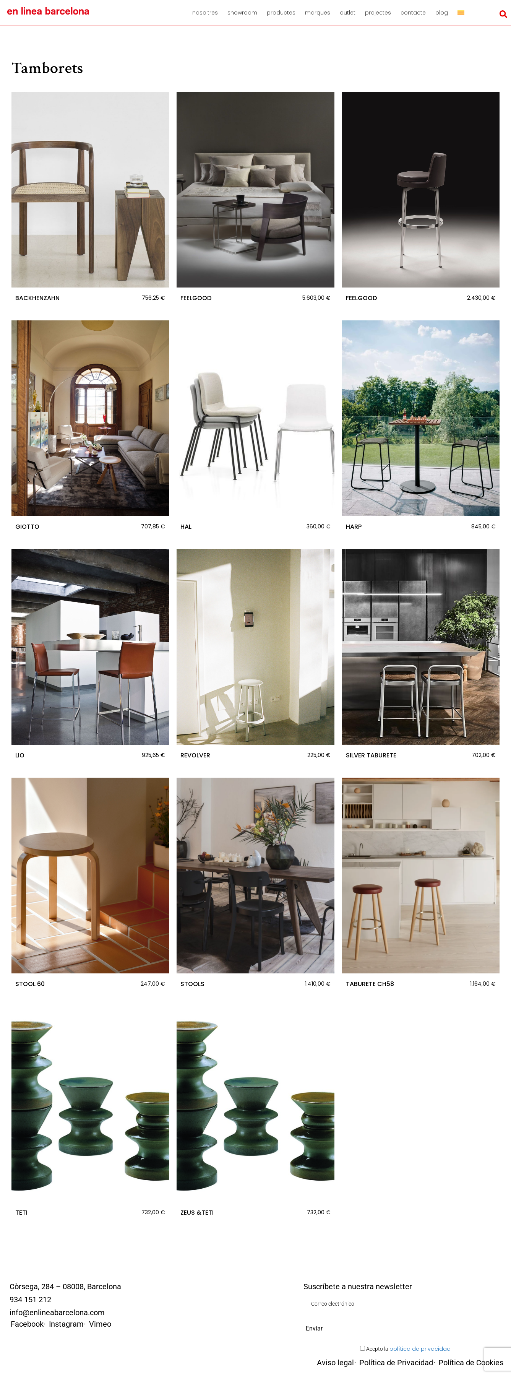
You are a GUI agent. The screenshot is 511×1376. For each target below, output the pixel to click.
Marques (317, 12)
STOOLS (192, 984)
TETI (21, 1212)
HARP (354, 526)
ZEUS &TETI (197, 1212)
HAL (185, 526)
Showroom (242, 12)
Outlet (347, 12)
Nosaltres (205, 12)
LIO (19, 755)
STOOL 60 (30, 984)
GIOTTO (27, 526)
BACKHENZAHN (37, 298)
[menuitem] (461, 12)
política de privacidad (420, 1349)
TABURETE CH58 (370, 984)
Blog (441, 12)
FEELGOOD (195, 298)
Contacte (413, 12)
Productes (281, 12)
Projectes (378, 12)
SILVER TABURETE (371, 755)
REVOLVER (195, 755)
